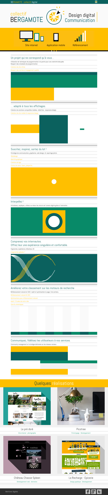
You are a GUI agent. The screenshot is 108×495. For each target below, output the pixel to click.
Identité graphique (16, 159)
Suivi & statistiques (17, 304)
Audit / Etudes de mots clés (20, 301)
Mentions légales (11, 491)
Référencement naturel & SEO (20, 295)
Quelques (54, 383)
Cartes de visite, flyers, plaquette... (22, 165)
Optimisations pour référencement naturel (24, 298)
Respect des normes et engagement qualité (25, 70)
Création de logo (16, 162)
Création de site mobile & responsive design (24, 113)
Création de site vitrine (18, 67)
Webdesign (14, 156)
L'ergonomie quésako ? (18, 252)
